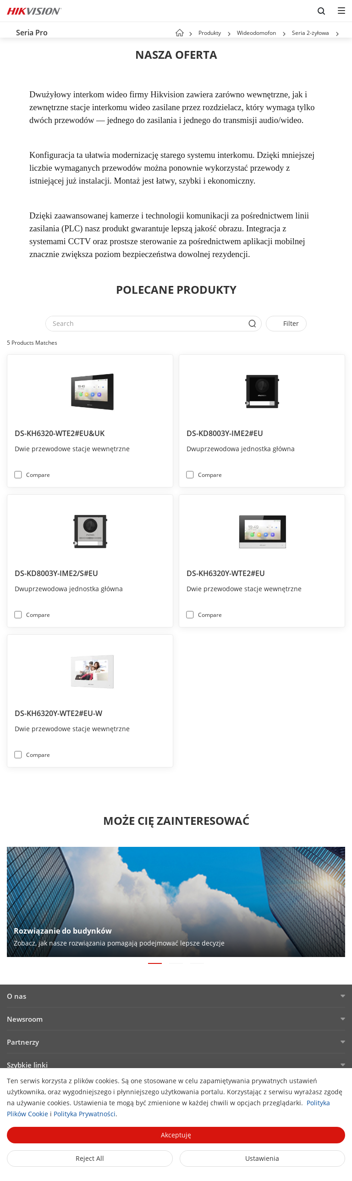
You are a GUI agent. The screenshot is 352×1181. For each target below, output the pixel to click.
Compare (38, 475)
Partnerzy (23, 1042)
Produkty (209, 33)
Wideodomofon (256, 33)
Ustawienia (262, 1158)
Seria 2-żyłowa (310, 33)
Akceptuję (176, 1135)
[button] (229, 34)
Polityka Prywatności (85, 1113)
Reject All (90, 1158)
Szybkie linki (27, 1064)
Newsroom (25, 1019)
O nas (16, 996)
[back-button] (9, 30)
